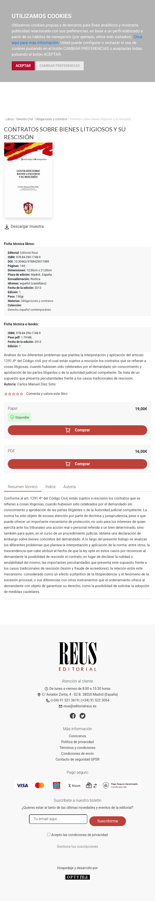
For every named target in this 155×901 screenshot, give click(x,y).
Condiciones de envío (77, 753)
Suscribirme (107, 821)
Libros (10, 119)
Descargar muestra (24, 226)
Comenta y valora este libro (46, 394)
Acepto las (79, 835)
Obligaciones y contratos (51, 119)
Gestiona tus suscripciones (77, 846)
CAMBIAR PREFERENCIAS (60, 66)
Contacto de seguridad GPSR (78, 759)
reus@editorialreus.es (77, 706)
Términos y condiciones (77, 748)
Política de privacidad (77, 742)
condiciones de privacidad (88, 835)
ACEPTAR (23, 66)
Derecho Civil (24, 119)
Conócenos (77, 736)
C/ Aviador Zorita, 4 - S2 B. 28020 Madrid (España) (77, 694)
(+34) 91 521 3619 (62, 700)
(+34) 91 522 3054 (95, 700)
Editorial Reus (29, 253)
